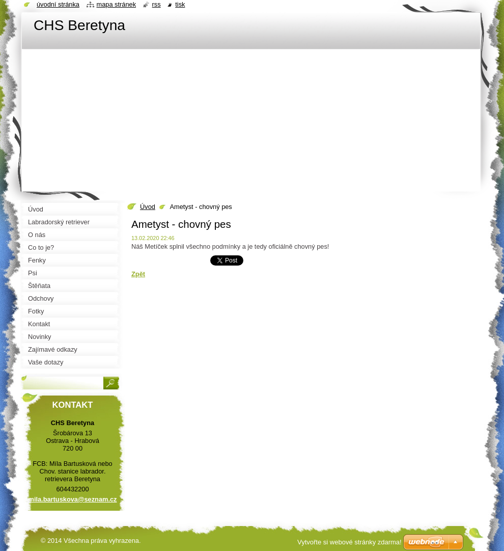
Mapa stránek (116, 4)
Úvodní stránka (58, 4)
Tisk (180, 4)
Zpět (138, 274)
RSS (156, 4)
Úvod (147, 207)
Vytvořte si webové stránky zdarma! (349, 542)
